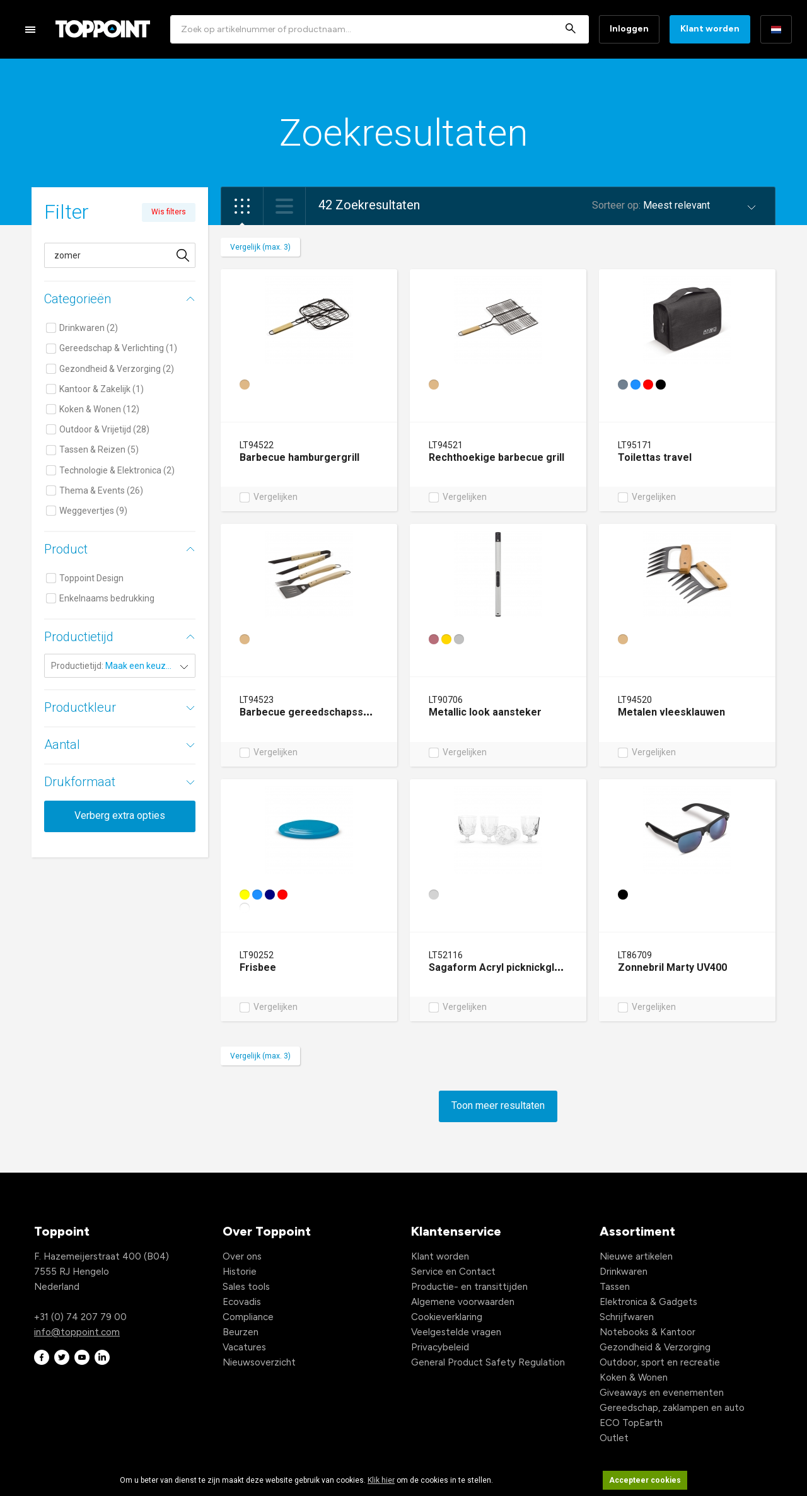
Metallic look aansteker (485, 712)
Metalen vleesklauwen (671, 712)
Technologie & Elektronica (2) (117, 470)
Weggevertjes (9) (93, 511)
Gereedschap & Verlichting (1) (118, 348)
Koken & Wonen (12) (99, 409)
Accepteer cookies (645, 1480)
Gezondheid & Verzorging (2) (116, 369)
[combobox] (379, 29)
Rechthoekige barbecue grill (496, 457)
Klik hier (381, 1480)
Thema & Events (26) (101, 490)
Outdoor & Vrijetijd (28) (104, 429)
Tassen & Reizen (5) (99, 449)
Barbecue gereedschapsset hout (318, 712)
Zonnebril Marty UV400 (672, 967)
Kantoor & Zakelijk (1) (101, 389)
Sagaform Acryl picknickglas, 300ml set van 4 (537, 967)
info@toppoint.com (77, 1332)
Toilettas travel (655, 457)
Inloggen (629, 28)
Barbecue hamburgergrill (299, 457)
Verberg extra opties (119, 815)
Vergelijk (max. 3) (260, 247)
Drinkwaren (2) (88, 328)
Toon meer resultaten (498, 1105)
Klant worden (710, 28)
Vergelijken (275, 497)
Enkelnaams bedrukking (106, 598)
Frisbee (258, 967)
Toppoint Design (91, 578)
